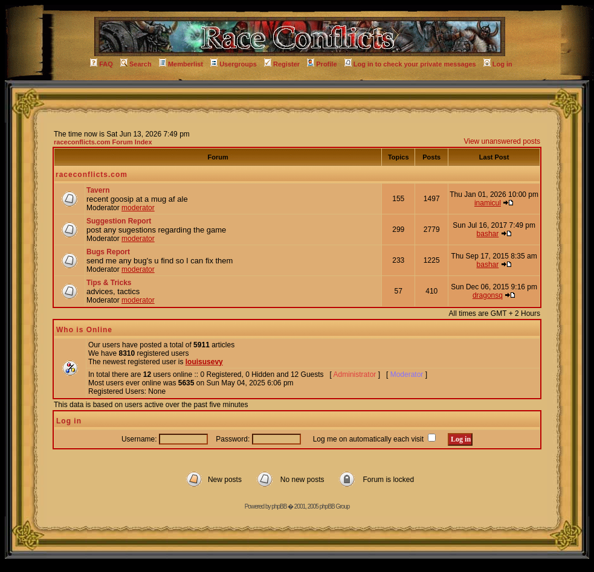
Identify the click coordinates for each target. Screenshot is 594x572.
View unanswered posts (501, 141)
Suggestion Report (118, 221)
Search (136, 64)
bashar (488, 234)
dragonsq (488, 295)
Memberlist (181, 64)
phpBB (278, 506)
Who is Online (84, 330)
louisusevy (204, 362)
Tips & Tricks (108, 282)
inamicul (487, 203)
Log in (497, 64)
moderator (138, 208)
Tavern (97, 190)
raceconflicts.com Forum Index (103, 142)
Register (282, 64)
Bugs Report (108, 252)
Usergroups (233, 64)
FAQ (101, 64)
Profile (322, 64)
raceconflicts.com (92, 174)
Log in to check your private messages (410, 64)
